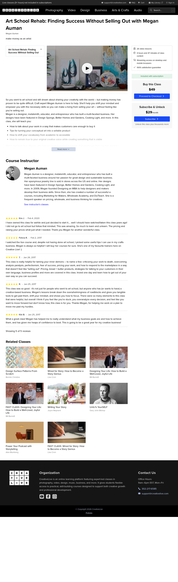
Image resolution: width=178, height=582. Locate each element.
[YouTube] (41, 496)
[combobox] (161, 10)
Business (101, 10)
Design (85, 10)
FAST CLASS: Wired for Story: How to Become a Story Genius (66, 447)
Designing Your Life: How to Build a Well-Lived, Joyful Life (108, 372)
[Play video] (87, 68)
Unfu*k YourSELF (98, 407)
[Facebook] (48, 496)
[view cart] (142, 2)
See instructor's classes (36, 204)
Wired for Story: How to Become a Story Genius (65, 372)
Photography (54, 10)
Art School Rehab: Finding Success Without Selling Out (23, 51)
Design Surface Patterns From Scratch (21, 372)
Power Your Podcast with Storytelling (19, 447)
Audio (138, 10)
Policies (89, 512)
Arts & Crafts (120, 10)
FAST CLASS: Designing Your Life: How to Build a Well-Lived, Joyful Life (23, 409)
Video (72, 10)
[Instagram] (54, 496)
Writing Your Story (57, 407)
